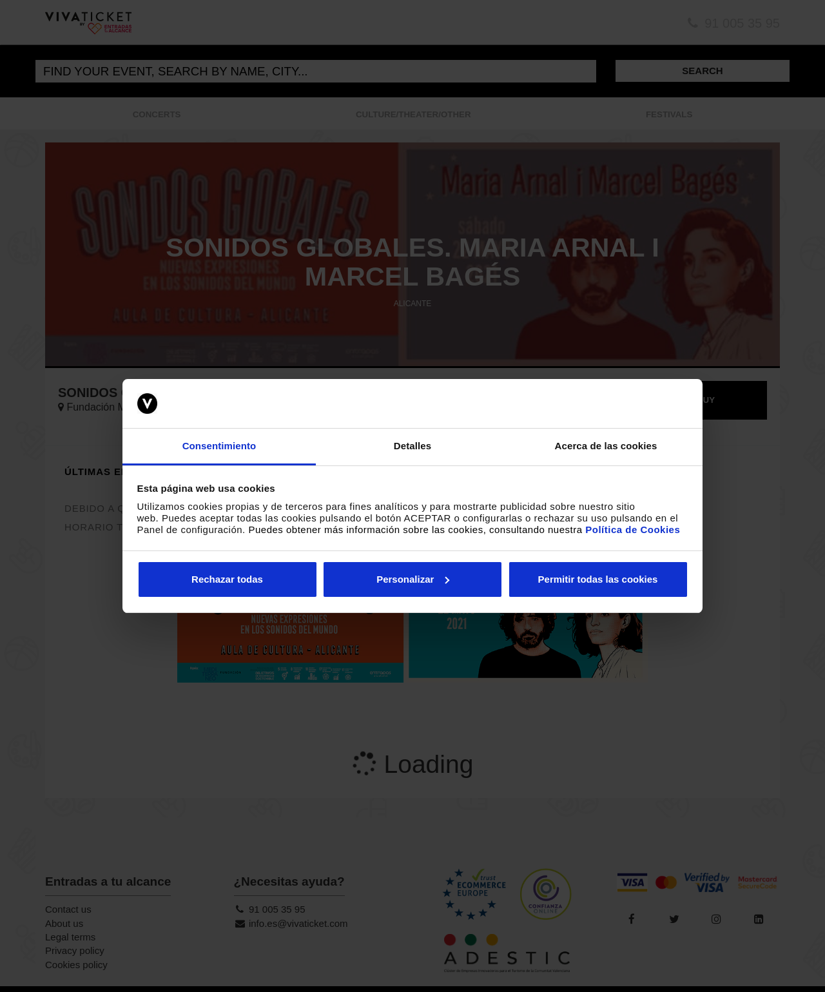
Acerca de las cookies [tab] (606, 445)
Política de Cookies (632, 529)
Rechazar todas (227, 579)
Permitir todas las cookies (598, 579)
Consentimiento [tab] (219, 445)
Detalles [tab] (412, 445)
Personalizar (412, 579)
